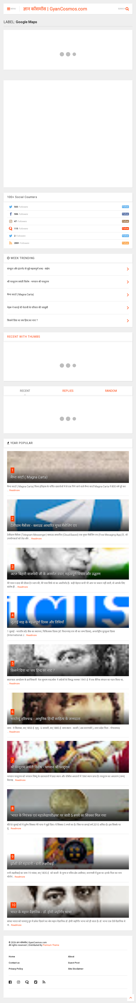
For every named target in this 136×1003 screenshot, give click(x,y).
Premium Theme (51, 945)
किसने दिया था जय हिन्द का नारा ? (33, 670)
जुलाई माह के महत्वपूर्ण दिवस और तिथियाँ (37, 622)
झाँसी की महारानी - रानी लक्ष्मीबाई (32, 864)
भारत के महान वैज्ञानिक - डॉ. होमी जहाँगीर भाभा (41, 912)
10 (13, 905)
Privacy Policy (16, 969)
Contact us (14, 963)
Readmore (14, 490)
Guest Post (74, 963)
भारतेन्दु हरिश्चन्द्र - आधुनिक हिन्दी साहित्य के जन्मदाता (45, 719)
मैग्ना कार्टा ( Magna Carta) (29, 477)
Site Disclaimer (75, 969)
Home (12, 956)
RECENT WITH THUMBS (23, 336)
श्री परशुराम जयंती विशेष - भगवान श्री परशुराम (40, 767)
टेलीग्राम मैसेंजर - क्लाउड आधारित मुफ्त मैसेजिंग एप (44, 525)
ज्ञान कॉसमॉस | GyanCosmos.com (55, 9)
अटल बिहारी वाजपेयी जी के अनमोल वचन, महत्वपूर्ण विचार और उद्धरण (55, 574)
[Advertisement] (68, 133)
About (71, 956)
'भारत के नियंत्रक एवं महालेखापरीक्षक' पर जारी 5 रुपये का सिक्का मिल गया (58, 815)
